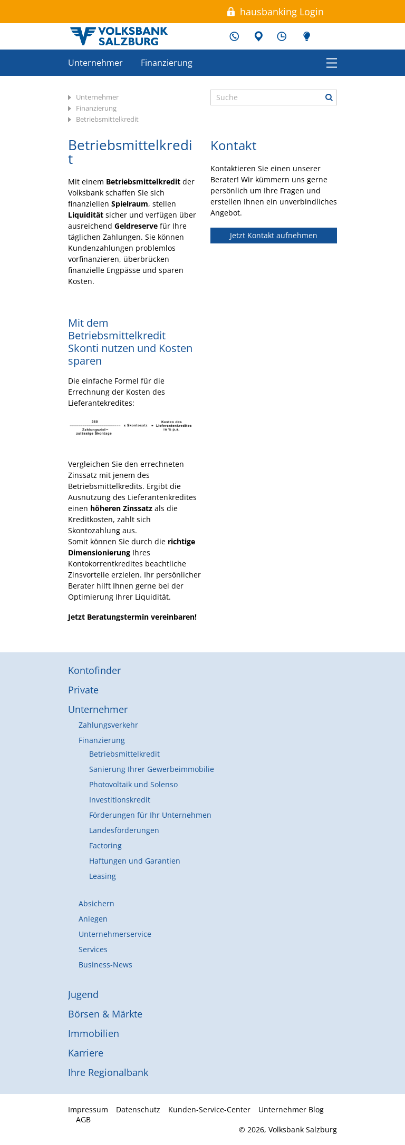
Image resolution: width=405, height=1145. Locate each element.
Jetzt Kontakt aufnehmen (273, 235)
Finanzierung (166, 62)
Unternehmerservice (115, 934)
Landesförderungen (124, 830)
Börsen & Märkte (105, 1013)
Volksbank (118, 36)
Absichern (96, 903)
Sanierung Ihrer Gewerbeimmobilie (151, 769)
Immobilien (93, 1033)
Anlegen (93, 919)
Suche (329, 97)
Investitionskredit (119, 800)
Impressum (88, 1109)
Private (83, 689)
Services (93, 949)
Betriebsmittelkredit (107, 119)
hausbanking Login (282, 11)
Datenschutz (138, 1109)
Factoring (105, 845)
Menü (331, 62)
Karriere (85, 1052)
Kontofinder (94, 670)
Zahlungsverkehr (108, 725)
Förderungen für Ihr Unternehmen (150, 815)
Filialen (258, 36)
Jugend (83, 994)
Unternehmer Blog (305, 36)
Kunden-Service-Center (234, 36)
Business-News (105, 965)
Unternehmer (95, 62)
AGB (83, 1119)
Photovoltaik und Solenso (133, 784)
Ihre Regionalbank (108, 1072)
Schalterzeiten (281, 36)
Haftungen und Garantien (134, 861)
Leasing (102, 876)
